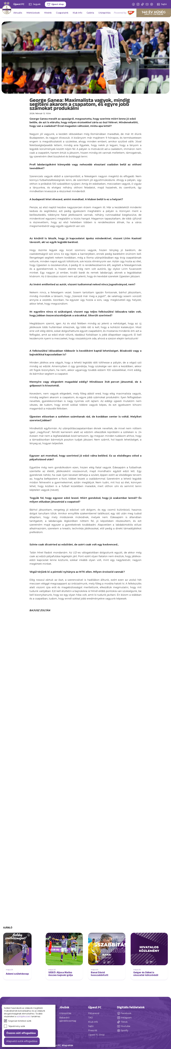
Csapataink (62, 13)
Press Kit (92, 1030)
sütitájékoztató (24, 1016)
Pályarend (93, 1013)
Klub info (77, 13)
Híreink (48, 13)
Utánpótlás (104, 13)
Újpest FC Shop (96, 1034)
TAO (90, 1017)
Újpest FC (18, 4)
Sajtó (91, 1026)
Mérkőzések (33, 13)
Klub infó (93, 1022)
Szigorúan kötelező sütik (17, 1020)
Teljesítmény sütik (14, 1026)
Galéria (90, 13)
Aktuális (17, 13)
